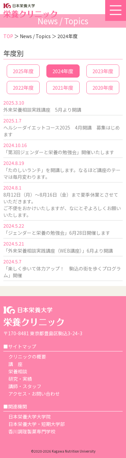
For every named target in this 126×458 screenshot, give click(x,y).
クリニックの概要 (27, 356)
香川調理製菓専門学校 (31, 431)
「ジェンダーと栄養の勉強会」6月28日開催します (56, 232)
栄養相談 (17, 371)
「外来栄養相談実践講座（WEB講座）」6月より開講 (58, 250)
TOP (8, 36)
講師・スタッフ (24, 386)
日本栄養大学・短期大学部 (36, 424)
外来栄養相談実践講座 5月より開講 (42, 109)
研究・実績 (20, 379)
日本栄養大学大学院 (29, 416)
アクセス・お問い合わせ (34, 394)
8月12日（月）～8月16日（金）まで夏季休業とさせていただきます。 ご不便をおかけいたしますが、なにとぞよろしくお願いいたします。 (62, 204)
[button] (115, 10)
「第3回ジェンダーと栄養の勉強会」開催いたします (58, 152)
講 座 (15, 364)
